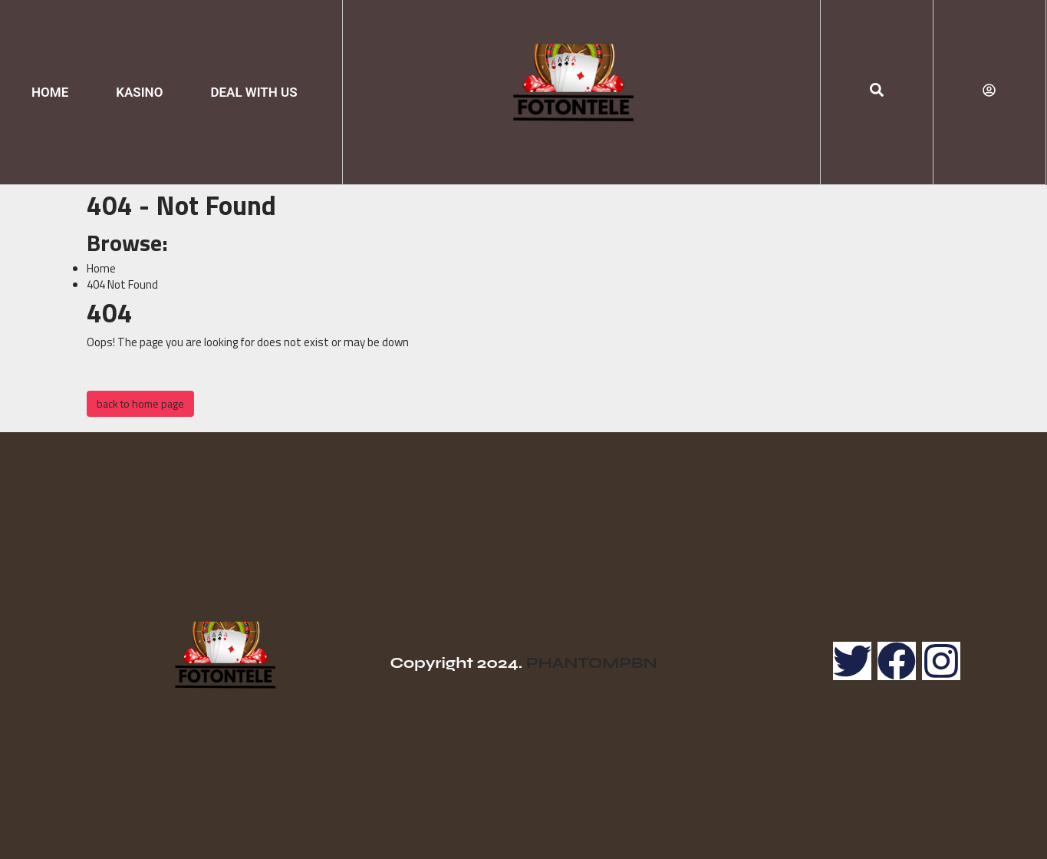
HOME (49, 92)
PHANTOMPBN (591, 662)
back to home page (140, 403)
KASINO (139, 92)
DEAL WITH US (253, 92)
